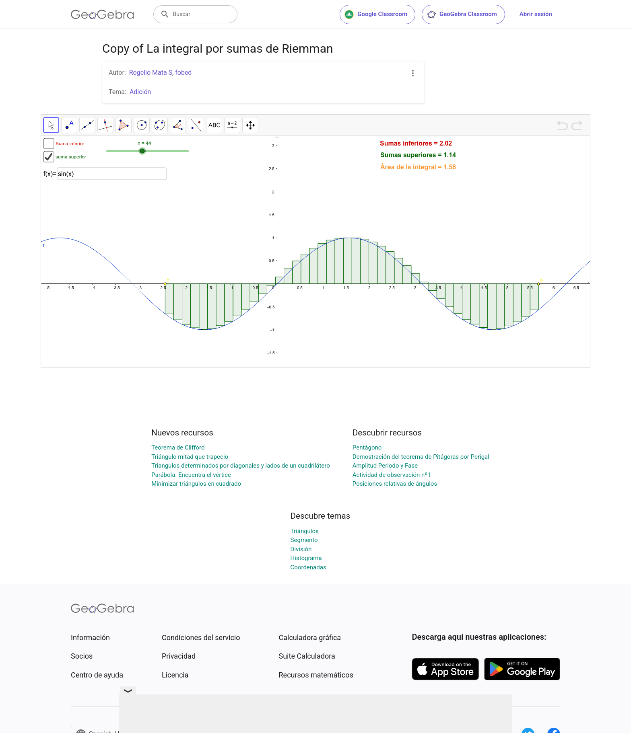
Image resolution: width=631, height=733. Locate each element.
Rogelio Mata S (150, 72)
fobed (183, 72)
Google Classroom (375, 14)
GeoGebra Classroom (462, 14)
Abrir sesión (536, 14)
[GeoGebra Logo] (102, 14)
